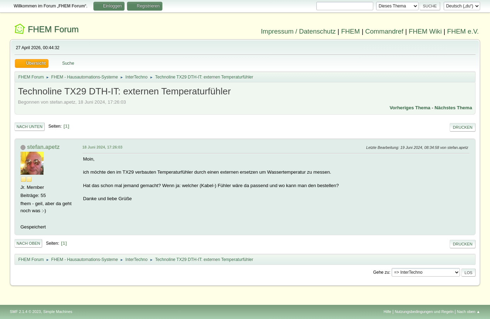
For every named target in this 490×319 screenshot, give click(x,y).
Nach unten (29, 126)
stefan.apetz (43, 147)
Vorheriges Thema (410, 107)
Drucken (462, 127)
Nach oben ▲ (468, 311)
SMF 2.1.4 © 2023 (25, 311)
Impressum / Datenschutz (298, 31)
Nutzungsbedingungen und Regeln (424, 311)
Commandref (384, 31)
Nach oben (28, 243)
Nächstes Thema (453, 107)
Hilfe (387, 311)
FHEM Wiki (425, 31)
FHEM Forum (53, 29)
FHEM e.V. (463, 31)
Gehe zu (381, 272)
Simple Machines (57, 311)
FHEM (350, 31)
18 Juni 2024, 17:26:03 (102, 147)
